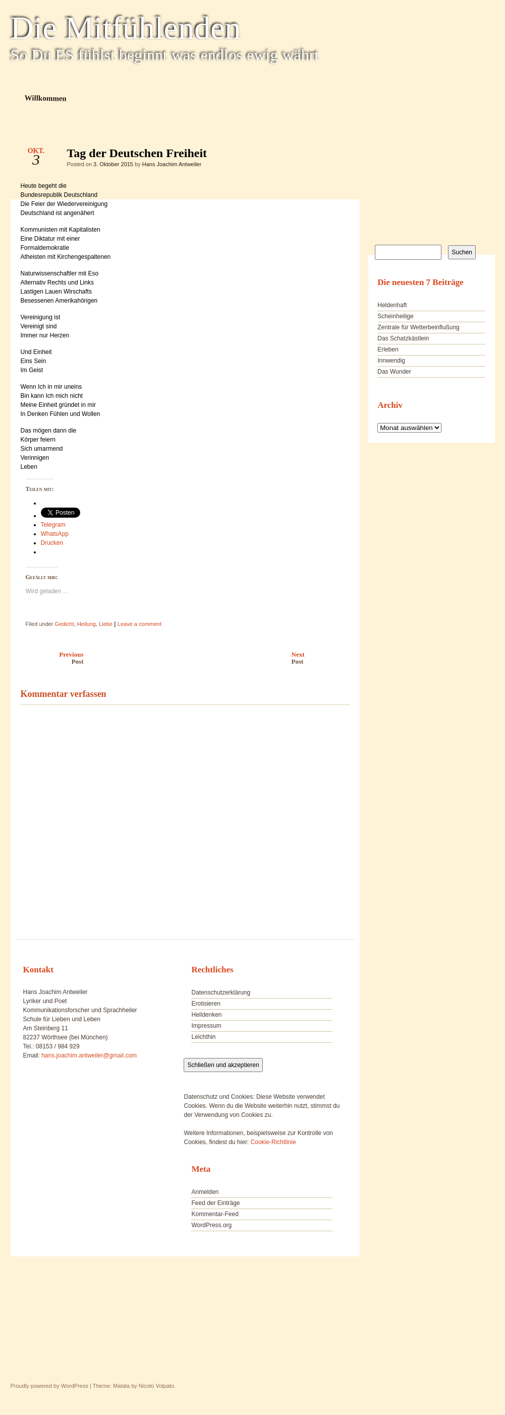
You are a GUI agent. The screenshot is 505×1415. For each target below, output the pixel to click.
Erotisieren (205, 1003)
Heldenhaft (392, 305)
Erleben (387, 349)
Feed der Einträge (215, 1203)
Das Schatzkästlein (403, 338)
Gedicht (64, 624)
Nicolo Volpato (156, 1386)
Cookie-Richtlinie (273, 1142)
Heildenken (206, 1014)
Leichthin (203, 1036)
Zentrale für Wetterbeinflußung (418, 327)
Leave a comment (139, 624)
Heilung (86, 624)
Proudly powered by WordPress (49, 1386)
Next (323, 658)
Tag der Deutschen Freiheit (333, 156)
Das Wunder (394, 371)
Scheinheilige (395, 316)
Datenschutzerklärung (220, 992)
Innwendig (391, 360)
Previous (50, 658)
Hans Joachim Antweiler (171, 164)
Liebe (106, 624)
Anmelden (204, 1191)
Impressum (206, 1025)
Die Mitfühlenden (126, 28)
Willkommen (45, 98)
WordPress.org (211, 1225)
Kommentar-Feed (214, 1214)
